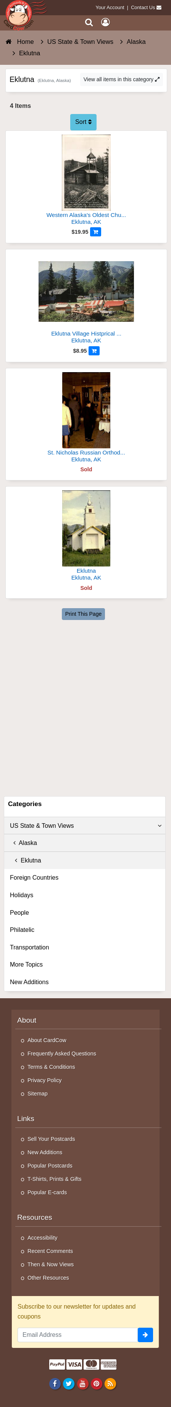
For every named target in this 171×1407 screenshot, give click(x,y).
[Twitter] (69, 1383)
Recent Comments (50, 1251)
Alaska (23, 843)
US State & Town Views (85, 826)
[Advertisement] (85, 707)
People (19, 912)
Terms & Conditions (51, 1067)
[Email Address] (78, 1335)
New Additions (29, 982)
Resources (34, 1217)
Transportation (29, 947)
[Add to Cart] (95, 231)
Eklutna (25, 860)
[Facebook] (55, 1383)
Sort (83, 122)
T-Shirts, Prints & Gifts (54, 1179)
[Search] (89, 22)
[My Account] (105, 22)
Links (25, 1119)
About (26, 1020)
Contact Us (143, 7)
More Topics (26, 964)
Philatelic (22, 930)
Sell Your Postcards (51, 1139)
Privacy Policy (44, 1080)
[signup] (145, 1335)
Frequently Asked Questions (61, 1053)
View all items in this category (122, 79)
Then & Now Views (50, 1264)
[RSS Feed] (110, 1383)
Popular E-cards (47, 1192)
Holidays (21, 895)
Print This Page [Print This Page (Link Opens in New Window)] (83, 614)
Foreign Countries (34, 877)
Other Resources (48, 1278)
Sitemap (37, 1094)
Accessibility (42, 1238)
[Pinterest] (96, 1383)
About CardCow (46, 1040)
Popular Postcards (50, 1166)
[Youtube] (82, 1383)
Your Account (110, 7)
